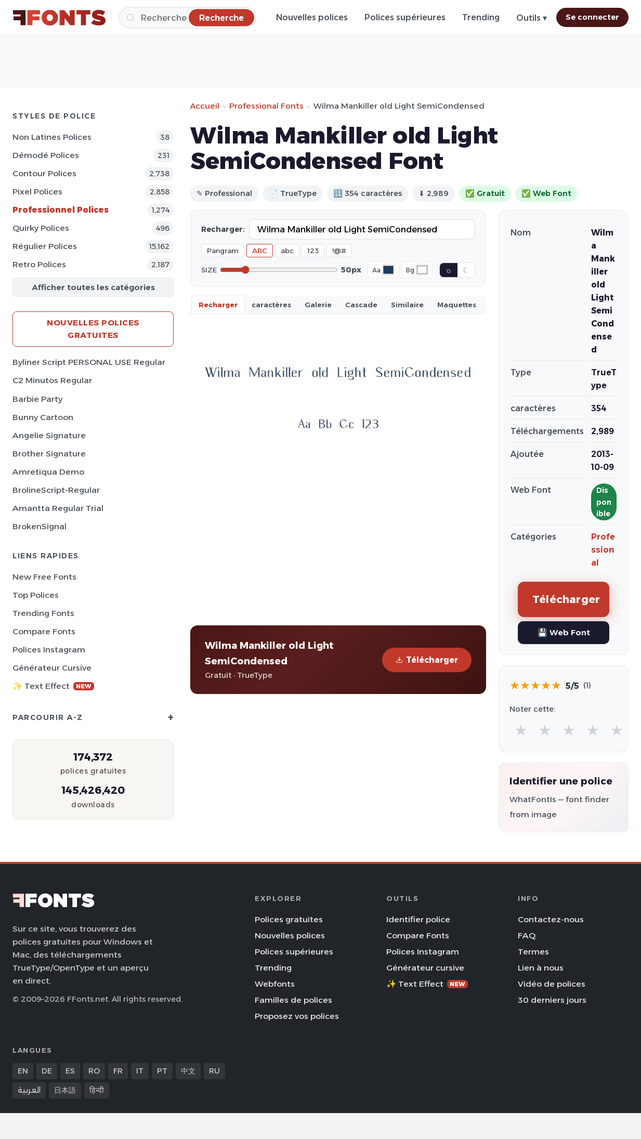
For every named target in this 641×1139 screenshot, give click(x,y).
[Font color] (388, 270)
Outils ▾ (531, 18)
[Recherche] (187, 18)
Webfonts (275, 984)
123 (313, 250)
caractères (271, 304)
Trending (481, 17)
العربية (29, 1090)
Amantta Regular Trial (57, 508)
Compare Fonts (43, 631)
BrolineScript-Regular (56, 490)
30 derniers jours (552, 1000)
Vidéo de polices (551, 984)
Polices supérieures (405, 17)
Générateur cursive (51, 668)
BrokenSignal (39, 526)
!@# (339, 250)
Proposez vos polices (297, 1016)
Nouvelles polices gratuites (93, 329)
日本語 (65, 1090)
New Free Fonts (44, 577)
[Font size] (279, 270)
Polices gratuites (289, 919)
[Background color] (422, 270)
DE (47, 1071)
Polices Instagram (48, 649)
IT (139, 1071)
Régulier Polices (44, 246)
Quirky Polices (40, 228)
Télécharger (427, 660)
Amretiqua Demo (48, 472)
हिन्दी (96, 1090)
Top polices (35, 595)
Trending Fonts (43, 613)
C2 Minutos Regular (52, 380)
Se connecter (592, 17)
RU (214, 1071)
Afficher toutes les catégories (93, 287)
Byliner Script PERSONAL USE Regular (88, 362)
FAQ (526, 935)
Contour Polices (44, 173)
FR (118, 1071)
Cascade (361, 304)
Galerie (318, 304)
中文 (188, 1071)
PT (162, 1071)
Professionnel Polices (60, 210)
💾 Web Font (564, 632)
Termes (533, 952)
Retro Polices (39, 264)
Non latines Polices (51, 137)
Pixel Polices (37, 192)
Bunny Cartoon (42, 417)
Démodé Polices (45, 155)
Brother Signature (49, 454)
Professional (603, 550)
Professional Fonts (266, 106)
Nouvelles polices (312, 17)
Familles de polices (293, 1000)
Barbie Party (37, 399)
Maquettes (456, 304)
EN (23, 1071)
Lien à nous (541, 968)
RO (94, 1071)
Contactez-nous (551, 919)
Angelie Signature (49, 435)
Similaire (407, 304)
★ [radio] (521, 730)
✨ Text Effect (53, 686)
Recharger (218, 304)
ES (70, 1071)
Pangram (223, 250)
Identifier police (418, 919)
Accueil (204, 106)
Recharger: (223, 229)
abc (287, 250)
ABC (259, 250)
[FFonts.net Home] (59, 17)
